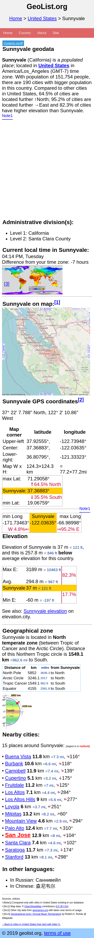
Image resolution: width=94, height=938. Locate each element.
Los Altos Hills (20, 799)
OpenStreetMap (33, 906)
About (41, 33)
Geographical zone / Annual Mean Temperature (35, 914)
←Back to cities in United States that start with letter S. (31, 924)
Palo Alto (14, 828)
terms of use (57, 933)
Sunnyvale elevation (45, 611)
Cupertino (15, 778)
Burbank (14, 763)
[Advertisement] (47, 172)
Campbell (15, 770)
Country (25, 33)
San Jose (17, 835)
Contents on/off (13, 43)
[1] (57, 302)
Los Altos (15, 792)
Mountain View (21, 821)
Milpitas (13, 814)
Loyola (12, 806)
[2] (81, 399)
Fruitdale (14, 785)
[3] (6, 283)
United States (42, 18)
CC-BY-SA (62, 906)
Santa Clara (18, 842)
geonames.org (40, 910)
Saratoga (15, 850)
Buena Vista (18, 756)
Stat (56, 33)
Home (15, 18)
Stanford (14, 857)
